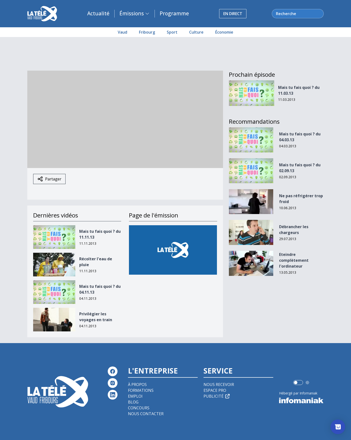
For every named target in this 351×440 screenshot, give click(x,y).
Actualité (98, 13)
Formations (141, 390)
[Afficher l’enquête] (338, 427)
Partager (49, 179)
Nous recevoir (219, 384)
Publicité (217, 396)
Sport (172, 32)
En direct (232, 13)
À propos (137, 384)
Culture (196, 32)
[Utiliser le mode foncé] (307, 382)
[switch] (298, 382)
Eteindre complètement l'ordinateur (294, 260)
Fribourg (147, 32)
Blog (133, 402)
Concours (138, 408)
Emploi (135, 396)
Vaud (122, 32)
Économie (224, 32)
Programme (174, 13)
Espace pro (215, 390)
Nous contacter (146, 413)
